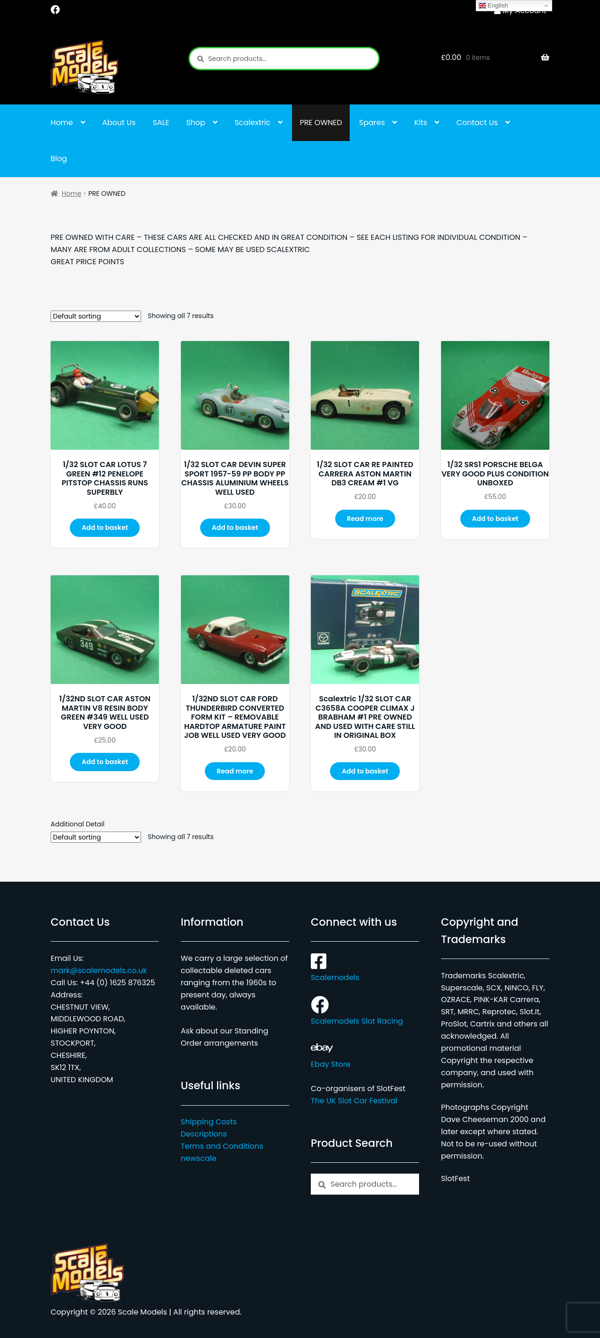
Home (62, 122)
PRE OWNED (321, 122)
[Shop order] (96, 316)
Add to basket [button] (105, 527)
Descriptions (204, 1134)
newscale (199, 1158)
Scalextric (252, 122)
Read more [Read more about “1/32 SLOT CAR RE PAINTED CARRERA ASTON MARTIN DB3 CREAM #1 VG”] (365, 518)
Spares (372, 122)
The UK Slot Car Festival (354, 1100)
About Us (118, 122)
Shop (195, 122)
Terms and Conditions (222, 1146)
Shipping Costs (209, 1121)
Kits (421, 122)
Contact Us (477, 122)
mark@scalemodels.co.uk (99, 970)
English (493, 5)
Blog (59, 158)
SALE (161, 122)
